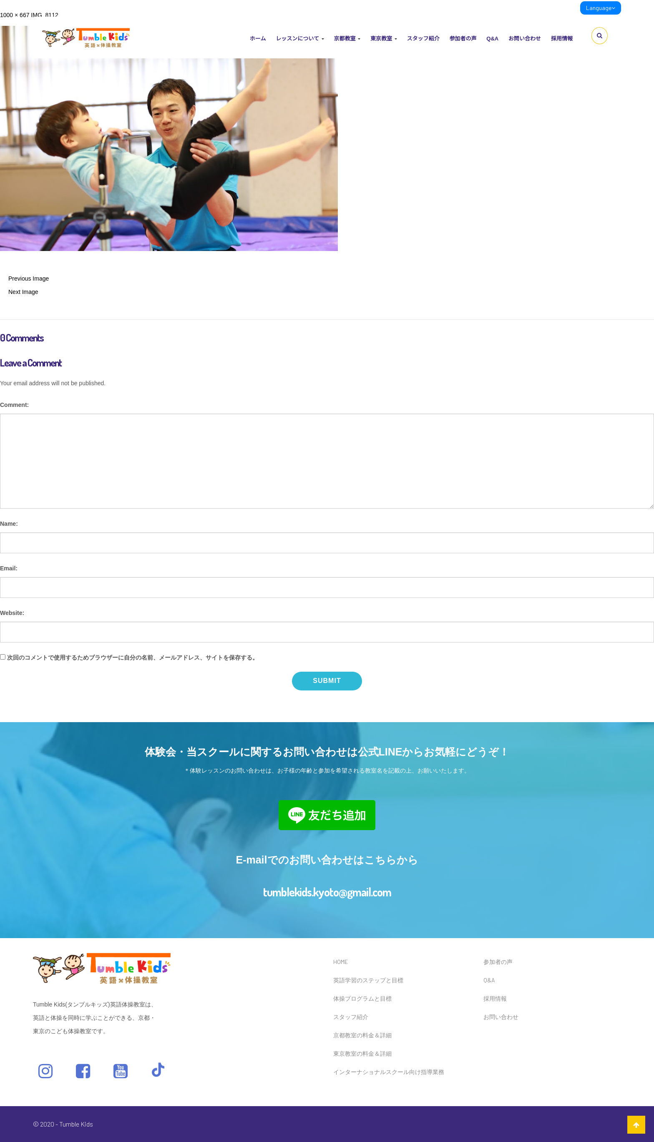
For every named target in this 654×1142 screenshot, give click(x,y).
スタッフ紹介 (423, 38)
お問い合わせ (524, 38)
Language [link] (600, 7)
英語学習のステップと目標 (368, 980)
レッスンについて (300, 38)
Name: (9, 523)
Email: (9, 568)
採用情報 (562, 38)
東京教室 (383, 38)
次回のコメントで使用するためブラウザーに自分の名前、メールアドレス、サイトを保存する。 (132, 657)
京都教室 (347, 38)
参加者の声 (462, 38)
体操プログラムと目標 (362, 998)
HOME (340, 961)
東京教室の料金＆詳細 (362, 1053)
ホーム (258, 38)
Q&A (492, 38)
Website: (12, 613)
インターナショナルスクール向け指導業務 (388, 1071)
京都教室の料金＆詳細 (362, 1035)
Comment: (14, 405)
